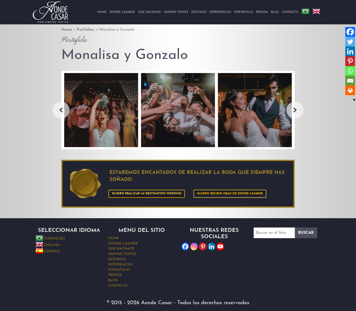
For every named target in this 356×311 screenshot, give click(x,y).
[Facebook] (350, 32)
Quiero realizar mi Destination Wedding (146, 193)
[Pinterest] (350, 61)
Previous (61, 110)
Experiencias (220, 12)
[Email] (350, 80)
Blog (275, 12)
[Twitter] (350, 42)
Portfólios (85, 30)
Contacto (290, 12)
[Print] (350, 90)
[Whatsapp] (350, 71)
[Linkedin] (350, 51)
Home (102, 12)
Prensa (262, 12)
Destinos (198, 12)
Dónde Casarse (122, 12)
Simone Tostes (176, 12)
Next (294, 110)
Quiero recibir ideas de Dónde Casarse (230, 193)
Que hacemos (149, 12)
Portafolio (243, 12)
